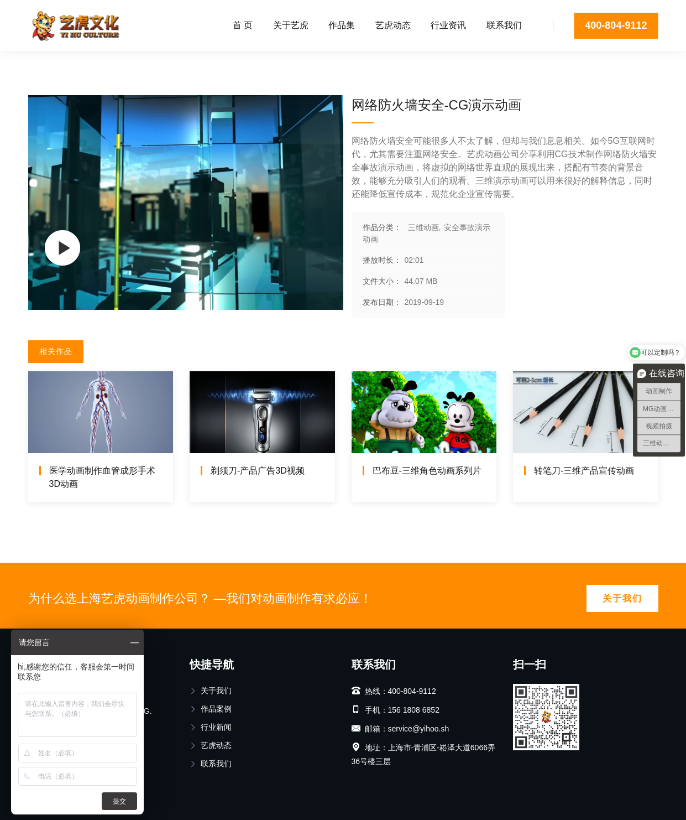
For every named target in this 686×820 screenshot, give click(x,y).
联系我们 (504, 25)
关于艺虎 (290, 25)
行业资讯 (448, 25)
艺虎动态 (393, 25)
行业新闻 (211, 727)
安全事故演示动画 (138, 63)
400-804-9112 (616, 25)
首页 (36, 63)
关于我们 (622, 598)
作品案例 (211, 708)
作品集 (341, 25)
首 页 (243, 25)
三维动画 (74, 63)
